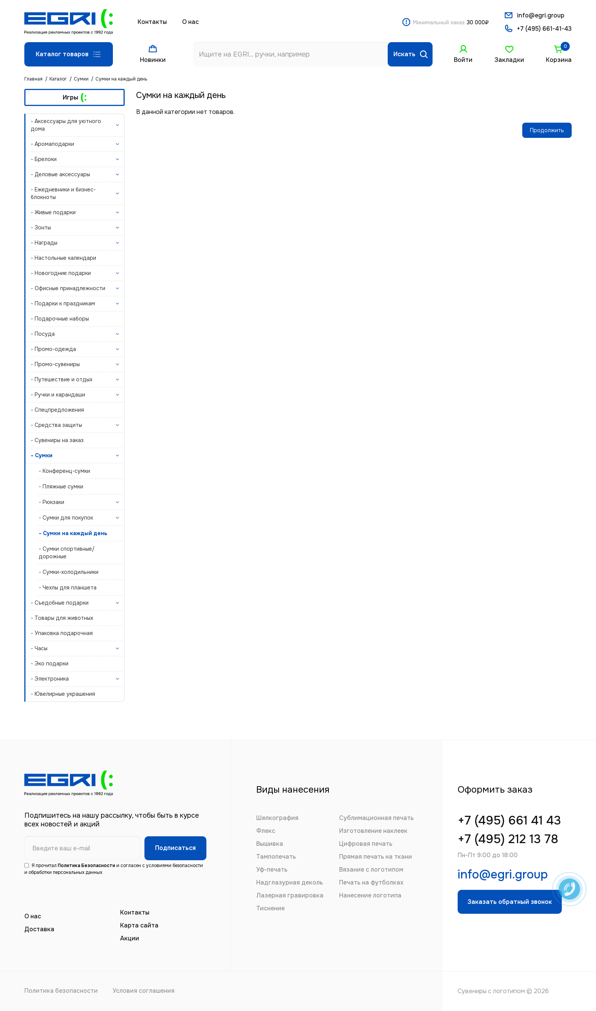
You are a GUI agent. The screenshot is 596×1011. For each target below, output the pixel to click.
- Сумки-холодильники (68, 572)
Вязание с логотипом (371, 870)
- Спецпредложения (57, 409)
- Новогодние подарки (61, 273)
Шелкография (277, 818)
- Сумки (41, 455)
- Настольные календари (63, 257)
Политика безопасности (61, 991)
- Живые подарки (53, 212)
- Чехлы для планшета (68, 587)
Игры (75, 97)
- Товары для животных (62, 617)
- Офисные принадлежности (68, 288)
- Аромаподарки (52, 144)
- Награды (44, 242)
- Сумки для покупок (66, 517)
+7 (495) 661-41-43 (544, 29)
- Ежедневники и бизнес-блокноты (63, 193)
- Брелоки (44, 159)
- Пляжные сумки (61, 486)
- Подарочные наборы (60, 318)
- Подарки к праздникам (63, 303)
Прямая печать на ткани (375, 857)
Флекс (265, 831)
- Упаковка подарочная (62, 633)
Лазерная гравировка (289, 895)
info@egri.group (541, 15)
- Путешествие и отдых (61, 379)
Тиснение (270, 908)
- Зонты (41, 227)
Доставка (39, 929)
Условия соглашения (145, 991)
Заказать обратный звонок (510, 903)
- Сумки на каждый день (73, 533)
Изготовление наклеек (373, 831)
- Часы (39, 648)
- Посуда (43, 333)
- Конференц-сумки (64, 471)
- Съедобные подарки (60, 602)
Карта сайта (139, 925)
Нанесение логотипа (370, 895)
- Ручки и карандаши (58, 394)
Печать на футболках (371, 882)
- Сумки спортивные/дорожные (67, 552)
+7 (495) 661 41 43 (510, 821)
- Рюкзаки (51, 502)
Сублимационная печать (376, 818)
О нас (190, 22)
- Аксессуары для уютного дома (66, 125)
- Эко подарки (49, 663)
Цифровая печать (365, 844)
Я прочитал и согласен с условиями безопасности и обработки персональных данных (113, 869)
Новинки (153, 60)
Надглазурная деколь (289, 882)
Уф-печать (271, 870)
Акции (129, 938)
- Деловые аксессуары (60, 174)
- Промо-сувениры (55, 364)
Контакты (152, 22)
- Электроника (50, 678)
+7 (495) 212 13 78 (509, 840)
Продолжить (547, 130)
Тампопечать (276, 857)
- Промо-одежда (53, 349)
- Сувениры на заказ (57, 440)
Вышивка (269, 844)
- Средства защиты (56, 425)
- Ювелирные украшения (63, 693)
